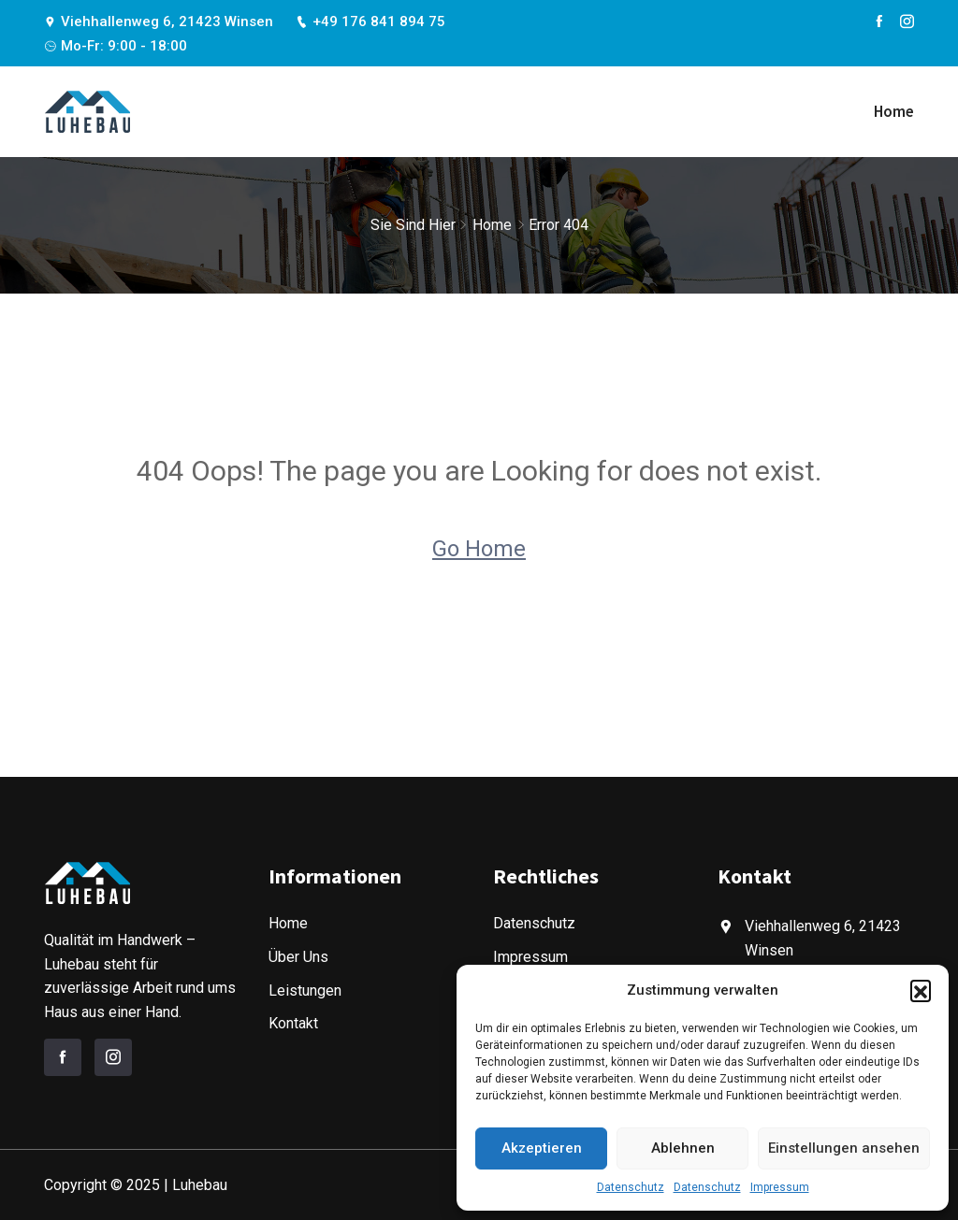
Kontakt (293, 1023)
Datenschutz (630, 1187)
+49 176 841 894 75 (370, 21)
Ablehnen (683, 1148)
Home (894, 111)
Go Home (479, 549)
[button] (920, 990)
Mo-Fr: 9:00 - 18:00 (115, 45)
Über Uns (298, 957)
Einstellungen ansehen (844, 1148)
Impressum (779, 1187)
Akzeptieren (541, 1148)
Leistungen (305, 990)
